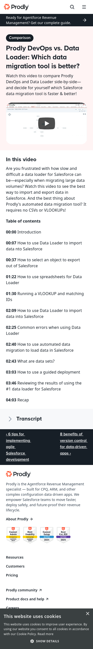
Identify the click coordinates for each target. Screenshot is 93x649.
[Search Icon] (72, 7)
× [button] (87, 614)
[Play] (46, 123)
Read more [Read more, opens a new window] (46, 634)
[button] (46, 641)
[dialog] (46, 629)
